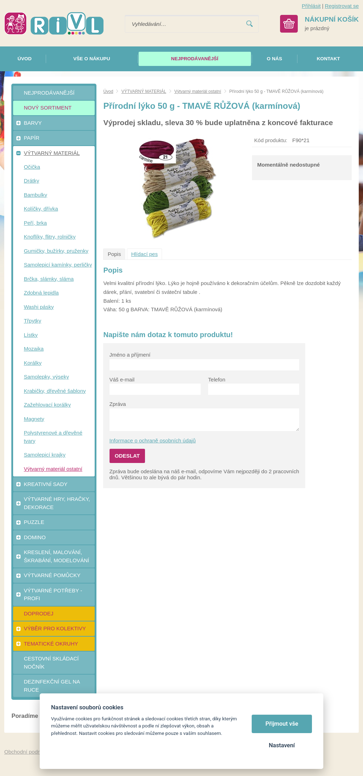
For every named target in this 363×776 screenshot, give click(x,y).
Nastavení (282, 745)
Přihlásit (311, 6)
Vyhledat (249, 24)
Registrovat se (342, 6)
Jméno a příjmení (130, 355)
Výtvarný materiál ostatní (197, 91)
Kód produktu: (270, 140)
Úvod (108, 91)
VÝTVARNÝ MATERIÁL (143, 91)
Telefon (216, 379)
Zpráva (118, 404)
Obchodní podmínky (28, 752)
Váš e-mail (122, 379)
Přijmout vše (282, 723)
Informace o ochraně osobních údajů (153, 440)
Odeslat (127, 456)
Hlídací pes (144, 254)
